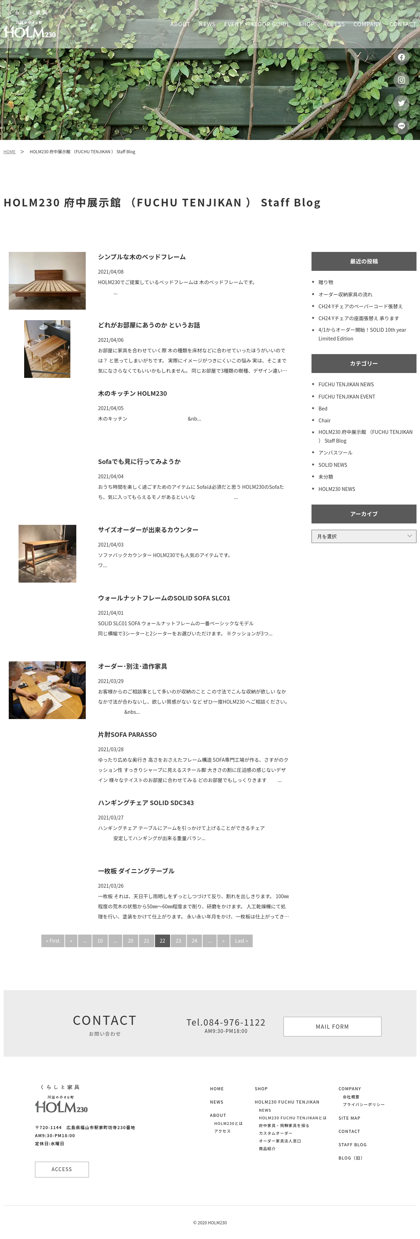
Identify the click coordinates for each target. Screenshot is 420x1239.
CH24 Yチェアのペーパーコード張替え (360, 306)
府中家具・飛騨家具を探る (284, 1125)
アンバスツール (335, 452)
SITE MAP (349, 1118)
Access (334, 24)
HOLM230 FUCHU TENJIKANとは (293, 1117)
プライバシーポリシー (364, 1104)
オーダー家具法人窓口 (280, 1140)
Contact (403, 24)
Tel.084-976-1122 (226, 1025)
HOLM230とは (228, 1123)
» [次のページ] (223, 940)
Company (367, 24)
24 (194, 940)
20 (130, 940)
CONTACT (349, 1131)
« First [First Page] (52, 940)
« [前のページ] (71, 940)
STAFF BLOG (352, 1144)
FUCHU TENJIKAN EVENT (346, 396)
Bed (323, 408)
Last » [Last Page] (241, 940)
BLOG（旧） (351, 1158)
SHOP (261, 1088)
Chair (324, 420)
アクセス (222, 1131)
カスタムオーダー (276, 1133)
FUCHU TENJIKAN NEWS (346, 384)
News (207, 24)
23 (178, 940)
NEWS (217, 1102)
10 (100, 940)
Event (233, 24)
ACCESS (63, 1169)
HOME (9, 151)
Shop (307, 24)
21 (146, 940)
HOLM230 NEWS (336, 488)
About (180, 24)
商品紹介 (267, 1148)
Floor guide (270, 24)
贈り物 (325, 282)
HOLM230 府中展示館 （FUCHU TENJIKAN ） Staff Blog (365, 436)
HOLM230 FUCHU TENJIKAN (287, 1102)
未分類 (325, 476)
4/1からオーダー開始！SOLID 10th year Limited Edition (362, 334)
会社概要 (351, 1096)
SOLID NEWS (332, 464)
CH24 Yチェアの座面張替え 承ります (358, 318)
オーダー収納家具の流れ (345, 294)
